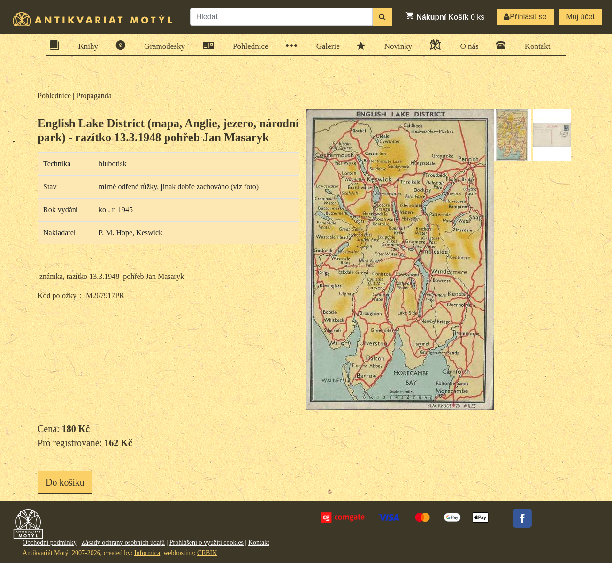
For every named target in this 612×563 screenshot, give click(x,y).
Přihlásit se (525, 17)
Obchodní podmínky (50, 542)
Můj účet (580, 17)
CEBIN (207, 552)
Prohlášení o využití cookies (206, 542)
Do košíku (65, 482)
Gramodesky (161, 45)
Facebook (522, 518)
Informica (147, 552)
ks (444, 16)
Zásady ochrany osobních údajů (123, 542)
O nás (466, 45)
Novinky (395, 45)
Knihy (85, 45)
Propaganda (94, 96)
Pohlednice (247, 46)
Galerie (325, 46)
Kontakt (535, 45)
